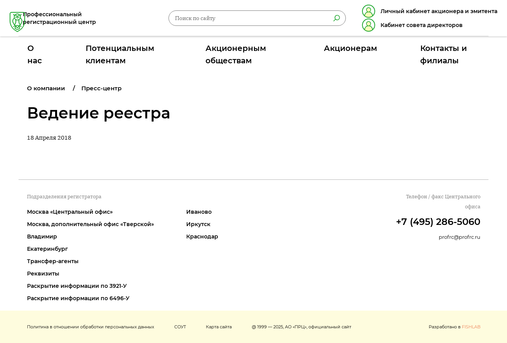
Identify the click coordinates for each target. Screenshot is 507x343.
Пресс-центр (101, 88)
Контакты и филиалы (408, 51)
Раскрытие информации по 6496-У (78, 298)
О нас (76, 51)
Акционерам (333, 51)
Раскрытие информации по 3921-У (77, 285)
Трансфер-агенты (53, 261)
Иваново (199, 211)
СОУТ (180, 326)
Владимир (42, 236)
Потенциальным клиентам (148, 51)
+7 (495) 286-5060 (438, 221)
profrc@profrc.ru (459, 237)
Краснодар (202, 236)
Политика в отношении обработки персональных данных (90, 326)
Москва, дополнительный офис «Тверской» (90, 224)
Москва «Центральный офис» (70, 211)
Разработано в (454, 326)
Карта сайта (219, 326)
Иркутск (198, 224)
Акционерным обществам (251, 51)
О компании (46, 88)
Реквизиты (43, 273)
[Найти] (327, 19)
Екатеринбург (47, 248)
